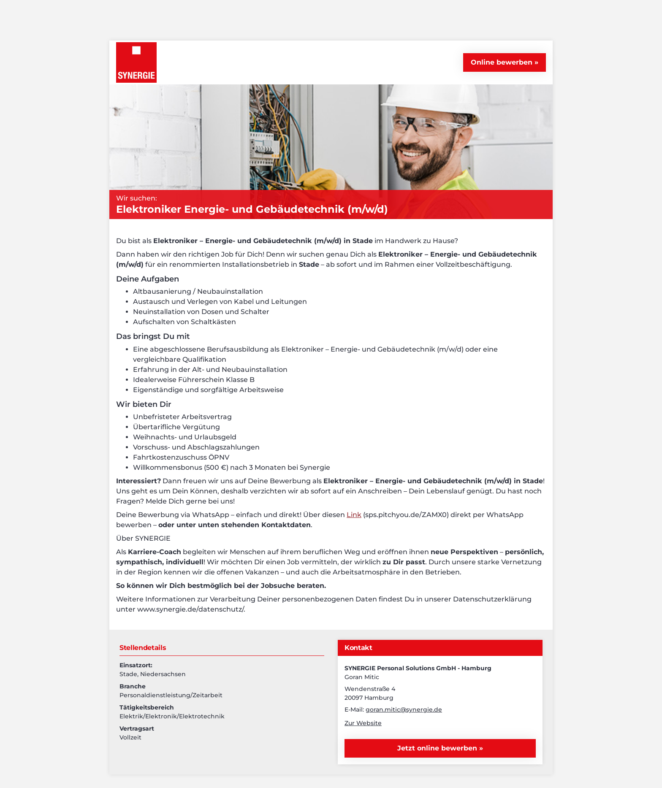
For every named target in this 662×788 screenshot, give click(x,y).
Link (354, 515)
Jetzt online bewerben (438, 748)
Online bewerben (501, 62)
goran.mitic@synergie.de (404, 709)
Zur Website (363, 723)
